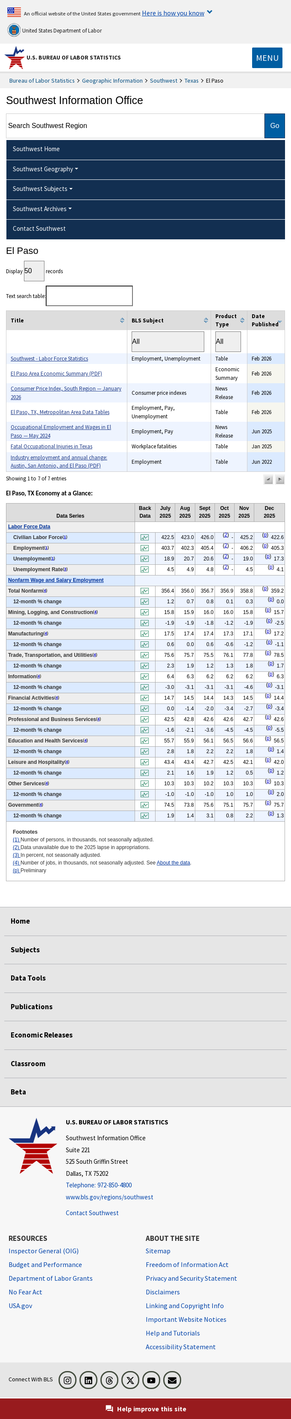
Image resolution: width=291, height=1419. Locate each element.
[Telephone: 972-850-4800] (117, 1185)
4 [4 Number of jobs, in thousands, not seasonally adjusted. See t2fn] (45, 590)
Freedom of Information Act (187, 1264)
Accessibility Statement (181, 1346)
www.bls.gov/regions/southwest (109, 1197)
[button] (268, 479)
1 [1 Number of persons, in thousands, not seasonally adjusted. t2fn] (65, 537)
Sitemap (158, 1250)
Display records (34, 271)
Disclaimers (163, 1292)
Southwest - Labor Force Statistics (49, 358)
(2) (17, 847)
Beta (18, 1092)
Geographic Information (112, 80)
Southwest (163, 80)
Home (20, 921)
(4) (17, 863)
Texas (192, 80)
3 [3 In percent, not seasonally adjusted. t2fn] (65, 569)
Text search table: (69, 296)
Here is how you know (173, 13)
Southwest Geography (43, 169)
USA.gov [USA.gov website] (20, 1305)
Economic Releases (42, 1035)
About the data (173, 863)
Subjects (25, 949)
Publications (32, 1006)
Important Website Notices (186, 1319)
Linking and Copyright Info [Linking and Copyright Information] (185, 1305)
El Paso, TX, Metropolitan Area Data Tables (60, 412)
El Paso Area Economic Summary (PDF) (56, 373)
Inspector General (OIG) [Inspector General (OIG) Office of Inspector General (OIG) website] (44, 1250)
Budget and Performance (45, 1264)
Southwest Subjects (40, 189)
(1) (17, 840)
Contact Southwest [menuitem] (39, 228)
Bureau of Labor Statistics (42, 80)
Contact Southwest (92, 1213)
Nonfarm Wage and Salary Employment (56, 580)
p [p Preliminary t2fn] (265, 535)
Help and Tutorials (173, 1333)
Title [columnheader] (17, 320)
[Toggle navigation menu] (267, 58)
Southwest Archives (40, 209)
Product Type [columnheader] (226, 320)
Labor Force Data (29, 527)
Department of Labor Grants (51, 1278)
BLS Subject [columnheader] (148, 320)
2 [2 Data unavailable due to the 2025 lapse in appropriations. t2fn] (225, 535)
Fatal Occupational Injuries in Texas (51, 446)
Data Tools (28, 978)
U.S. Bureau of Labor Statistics (73, 57)
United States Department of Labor (54, 30)
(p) (17, 870)
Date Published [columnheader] (265, 320)
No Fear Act (25, 1292)
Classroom (28, 1063)
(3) (17, 855)
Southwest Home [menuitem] (36, 149)
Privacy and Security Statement (191, 1278)
